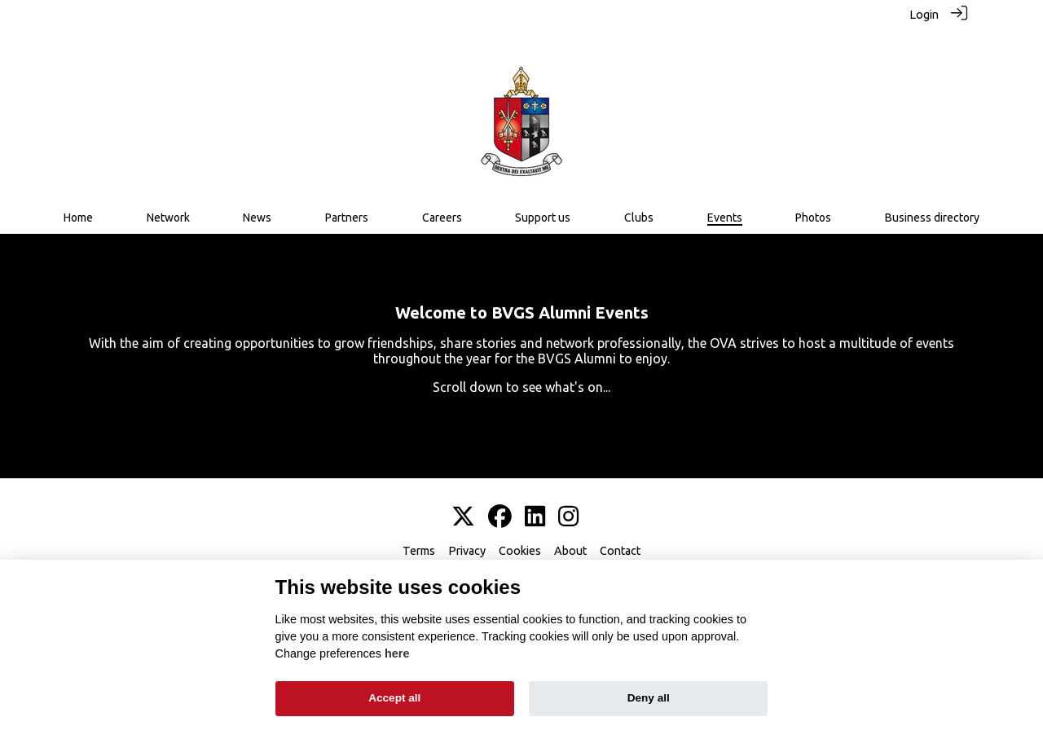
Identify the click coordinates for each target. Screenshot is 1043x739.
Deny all (648, 698)
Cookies (520, 541)
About (570, 541)
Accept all (394, 698)
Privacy (467, 541)
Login (924, 14)
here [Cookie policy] (397, 653)
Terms (419, 541)
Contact (620, 541)
